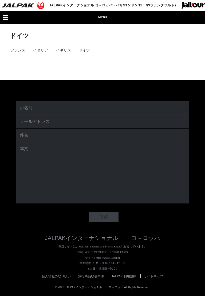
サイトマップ (153, 276)
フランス (17, 50)
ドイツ (84, 50)
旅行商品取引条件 (91, 276)
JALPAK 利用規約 (123, 276)
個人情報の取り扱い (56, 276)
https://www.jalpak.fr (108, 257)
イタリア (40, 50)
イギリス (63, 50)
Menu (102, 17)
